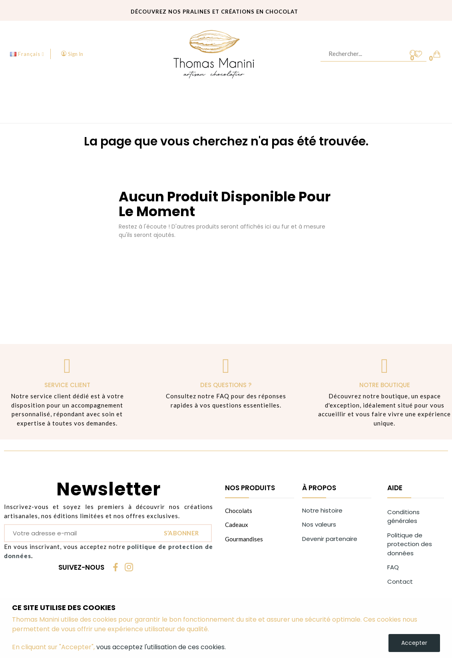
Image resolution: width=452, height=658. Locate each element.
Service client (67, 385)
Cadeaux (236, 524)
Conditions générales (403, 516)
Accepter (414, 643)
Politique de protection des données (409, 544)
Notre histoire (322, 510)
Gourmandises (244, 539)
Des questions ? (225, 385)
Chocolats (238, 510)
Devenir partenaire (329, 539)
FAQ (393, 567)
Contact (400, 581)
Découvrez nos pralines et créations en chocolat (214, 11)
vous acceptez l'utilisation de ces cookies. (161, 647)
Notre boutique (384, 385)
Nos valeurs (319, 524)
